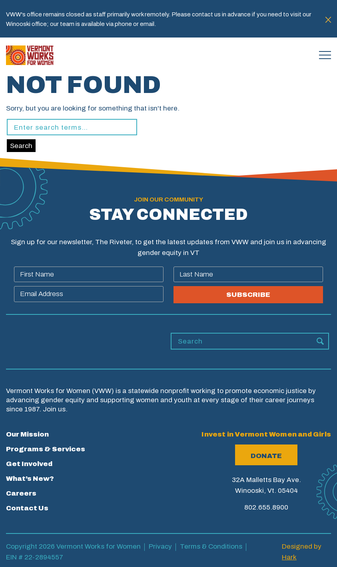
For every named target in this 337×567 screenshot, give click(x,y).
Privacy (160, 546)
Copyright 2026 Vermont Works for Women (73, 546)
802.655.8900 (266, 507)
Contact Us (27, 508)
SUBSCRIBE (248, 294)
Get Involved (29, 464)
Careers (21, 493)
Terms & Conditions (211, 546)
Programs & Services (45, 449)
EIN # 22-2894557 (34, 557)
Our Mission (27, 434)
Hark (289, 557)
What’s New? (30, 478)
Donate (266, 456)
